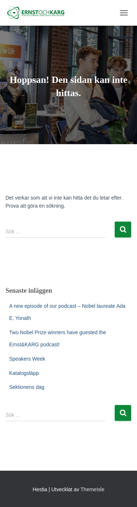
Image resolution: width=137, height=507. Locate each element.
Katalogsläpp (24, 373)
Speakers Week (27, 359)
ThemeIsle (92, 489)
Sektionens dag (27, 387)
